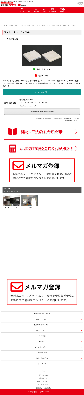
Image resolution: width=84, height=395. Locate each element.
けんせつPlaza (43, 375)
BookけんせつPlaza (43, 381)
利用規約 (42, 341)
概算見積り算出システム (42, 325)
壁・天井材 (42, 25)
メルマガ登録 (42, 336)
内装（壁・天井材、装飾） (28, 25)
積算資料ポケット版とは (42, 313)
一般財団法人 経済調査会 (43, 388)
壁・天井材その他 (54, 25)
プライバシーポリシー (42, 347)
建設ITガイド (43, 378)
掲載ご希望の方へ (42, 358)
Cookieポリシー (42, 352)
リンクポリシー (43, 384)
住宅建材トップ (12, 25)
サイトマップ (42, 364)
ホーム (3, 25)
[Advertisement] (42, 258)
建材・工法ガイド (42, 319)
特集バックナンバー (42, 330)
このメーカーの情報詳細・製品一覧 (42, 111)
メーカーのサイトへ (42, 92)
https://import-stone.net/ (27, 106)
